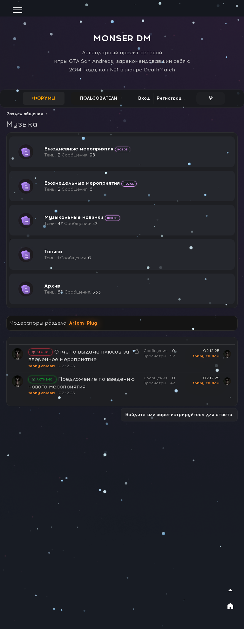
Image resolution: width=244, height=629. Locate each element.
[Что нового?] (210, 98)
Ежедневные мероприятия (78, 149)
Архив (52, 286)
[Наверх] (230, 590)
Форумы (43, 98)
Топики (53, 251)
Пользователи (98, 98)
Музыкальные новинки (73, 217)
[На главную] (230, 606)
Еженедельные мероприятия (82, 183)
